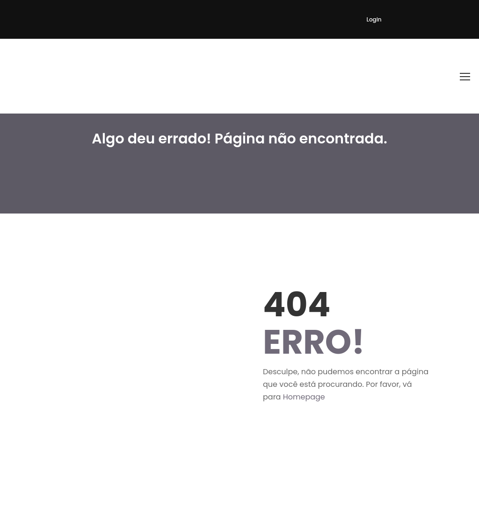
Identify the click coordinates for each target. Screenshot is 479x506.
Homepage (304, 397)
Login (374, 19)
